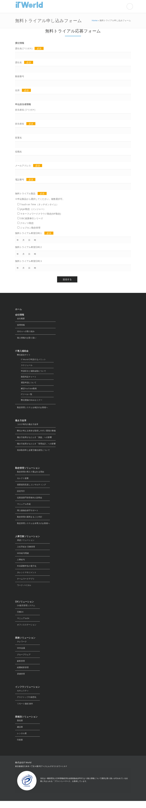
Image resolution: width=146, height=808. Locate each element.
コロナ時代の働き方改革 (26, 426)
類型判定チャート (28, 377)
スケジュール (26, 366)
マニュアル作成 (23, 507)
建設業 (19, 733)
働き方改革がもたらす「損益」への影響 (33, 439)
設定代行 (20, 494)
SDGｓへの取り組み (24, 331)
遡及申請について (28, 383)
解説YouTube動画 (29, 389)
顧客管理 (20, 666)
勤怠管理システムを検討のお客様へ (31, 409)
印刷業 (19, 746)
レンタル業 (21, 740)
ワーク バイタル (23, 590)
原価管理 (20, 679)
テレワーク (21, 647)
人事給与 (20, 563)
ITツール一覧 (26, 395)
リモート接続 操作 (24, 710)
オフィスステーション (25, 630)
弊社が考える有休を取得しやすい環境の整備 (35, 432)
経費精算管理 (22, 673)
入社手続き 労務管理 (25, 550)
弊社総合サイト (23, 355)
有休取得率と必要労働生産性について (32, 452)
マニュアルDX (22, 623)
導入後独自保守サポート (26, 513)
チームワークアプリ (24, 583)
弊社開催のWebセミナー (31, 401)
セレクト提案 (22, 481)
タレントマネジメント (25, 576)
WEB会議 (20, 653)
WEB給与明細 (22, 557)
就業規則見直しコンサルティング (30, 487)
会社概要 (20, 318)
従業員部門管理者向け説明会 (28, 500)
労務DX (19, 616)
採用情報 (20, 325)
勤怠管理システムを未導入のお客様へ (32, 527)
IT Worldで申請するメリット (33, 360)
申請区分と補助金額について (33, 372)
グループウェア (23, 660)
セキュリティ (22, 697)
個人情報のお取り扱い (25, 338)
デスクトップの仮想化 (25, 703)
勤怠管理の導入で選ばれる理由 (29, 474)
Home (95, 20)
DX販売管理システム (25, 610)
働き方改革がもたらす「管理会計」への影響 (35, 446)
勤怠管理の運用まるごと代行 (28, 520)
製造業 (19, 727)
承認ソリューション (24, 544)
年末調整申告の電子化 (25, 570)
